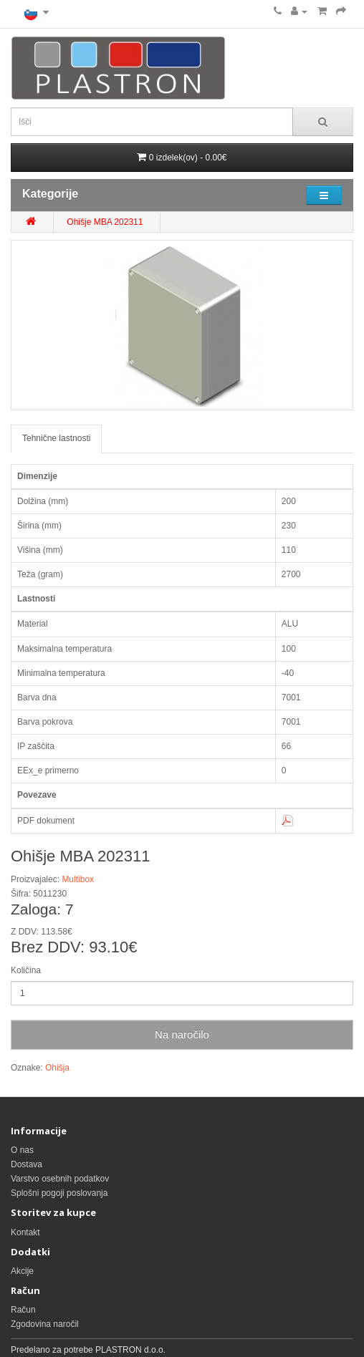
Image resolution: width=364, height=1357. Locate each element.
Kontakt (25, 1232)
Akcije (22, 1271)
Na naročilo (182, 1034)
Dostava (26, 1164)
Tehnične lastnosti (56, 438)
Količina (26, 970)
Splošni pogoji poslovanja (59, 1193)
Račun (23, 1310)
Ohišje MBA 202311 (105, 222)
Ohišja (57, 1068)
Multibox (78, 879)
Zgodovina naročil (45, 1324)
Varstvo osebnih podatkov (60, 1179)
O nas (22, 1150)
